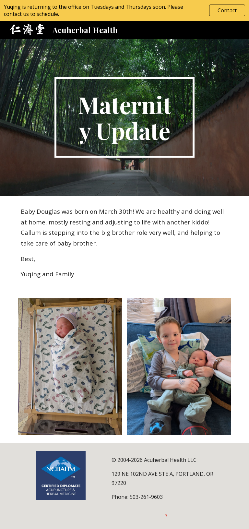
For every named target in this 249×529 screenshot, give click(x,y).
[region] (124, 10)
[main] (124, 117)
